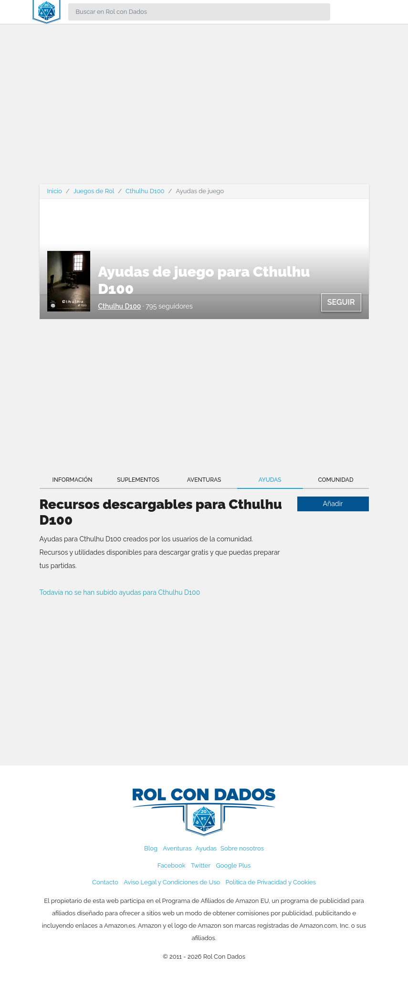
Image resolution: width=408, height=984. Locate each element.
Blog (150, 848)
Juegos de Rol (93, 191)
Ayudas (270, 479)
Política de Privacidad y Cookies (271, 882)
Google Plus (233, 865)
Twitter (200, 865)
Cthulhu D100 (145, 191)
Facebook (171, 865)
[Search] (199, 12)
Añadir (333, 504)
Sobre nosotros (242, 848)
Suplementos (138, 479)
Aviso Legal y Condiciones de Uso (172, 882)
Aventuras (204, 479)
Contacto (105, 882)
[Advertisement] (204, 109)
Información (72, 479)
